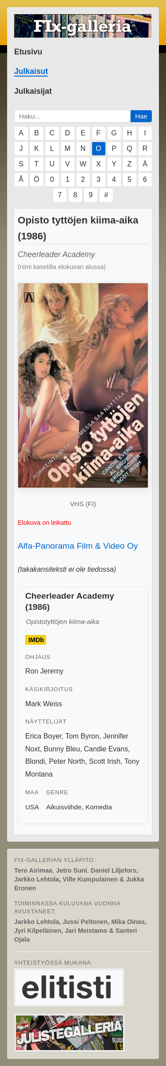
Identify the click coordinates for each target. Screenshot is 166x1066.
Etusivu (28, 51)
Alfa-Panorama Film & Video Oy (78, 545)
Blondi (35, 761)
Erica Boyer (43, 736)
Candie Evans (106, 749)
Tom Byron (82, 736)
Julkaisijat (33, 91)
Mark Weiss (43, 704)
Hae (141, 116)
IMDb (36, 639)
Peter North (67, 761)
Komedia (98, 807)
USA (32, 807)
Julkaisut (31, 71)
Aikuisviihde (63, 807)
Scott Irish (104, 761)
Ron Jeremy (44, 671)
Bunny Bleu (62, 749)
